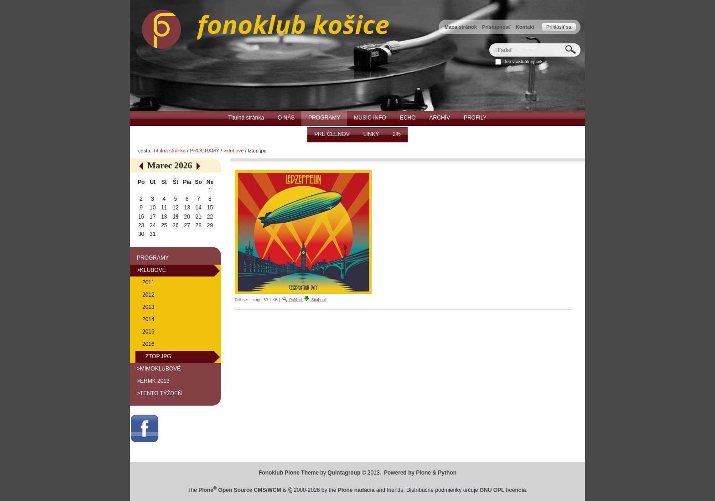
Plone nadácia (356, 490)
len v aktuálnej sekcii (526, 61)
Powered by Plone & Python (420, 473)
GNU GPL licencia (503, 490)
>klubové (233, 150)
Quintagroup (343, 473)
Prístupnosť (496, 27)
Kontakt (525, 27)
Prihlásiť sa (558, 27)
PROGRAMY (204, 150)
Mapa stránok (461, 27)
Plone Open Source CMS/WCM (239, 490)
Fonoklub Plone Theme (289, 473)
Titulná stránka (169, 150)
